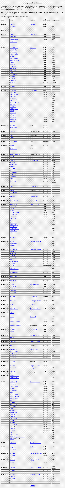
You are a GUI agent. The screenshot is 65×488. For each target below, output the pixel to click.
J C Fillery (12, 474)
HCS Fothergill (14, 249)
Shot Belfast (33, 329)
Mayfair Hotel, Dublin (36, 453)
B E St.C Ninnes (14, 396)
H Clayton (12, 210)
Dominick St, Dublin (35, 467)
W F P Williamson (15, 154)
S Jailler (12, 335)
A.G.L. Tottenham (15, 353)
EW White (12, 455)
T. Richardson (13, 223)
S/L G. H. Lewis (14, 351)
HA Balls (12, 86)
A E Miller (12, 255)
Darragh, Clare (34, 367)
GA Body (12, 304)
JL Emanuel (13, 100)
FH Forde (12, 82)
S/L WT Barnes (14, 48)
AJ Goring (12, 414)
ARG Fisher (13, 257)
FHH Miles (13, 105)
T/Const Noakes (14, 272)
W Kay (11, 392)
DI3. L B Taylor (14, 225)
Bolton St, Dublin (35, 341)
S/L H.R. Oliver (14, 355)
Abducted (32, 24)
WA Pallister (13, 68)
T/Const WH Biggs (15, 321)
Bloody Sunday (34, 34)
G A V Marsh (13, 166)
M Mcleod (12, 319)
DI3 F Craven (13, 204)
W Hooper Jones (14, 60)
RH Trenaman (13, 42)
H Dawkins (13, 170)
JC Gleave (12, 56)
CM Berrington (14, 94)
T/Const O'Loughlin (15, 325)
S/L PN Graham (14, 58)
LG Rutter (12, 422)
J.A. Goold (13, 357)
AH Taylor (12, 125)
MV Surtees (13, 300)
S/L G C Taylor (14, 398)
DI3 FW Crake (14, 54)
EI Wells (12, 111)
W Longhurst (13, 115)
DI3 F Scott (13, 345)
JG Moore (12, 470)
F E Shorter (13, 384)
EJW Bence (13, 92)
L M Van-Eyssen (14, 229)
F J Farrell (12, 284)
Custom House (34, 349)
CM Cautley (13, 96)
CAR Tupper (13, 424)
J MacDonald (13, 341)
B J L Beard (13, 286)
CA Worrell (13, 113)
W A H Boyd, (13, 382)
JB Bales (12, 331)
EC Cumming (13, 98)
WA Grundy (13, 337)
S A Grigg (12, 168)
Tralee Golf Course (35, 309)
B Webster (12, 76)
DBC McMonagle (14, 103)
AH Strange (13, 430)
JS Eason (12, 432)
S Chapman (13, 90)
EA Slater (12, 263)
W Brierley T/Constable (16, 435)
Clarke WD (13, 367)
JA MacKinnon (14, 309)
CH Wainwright (14, 74)
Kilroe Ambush (34, 160)
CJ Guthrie (13, 80)
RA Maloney (13, 117)
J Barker (12, 135)
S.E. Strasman (13, 192)
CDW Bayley (13, 50)
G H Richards (13, 164)
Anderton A (13, 121)
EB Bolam (12, 329)
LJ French (12, 372)
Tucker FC (12, 460)
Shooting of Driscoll (35, 300)
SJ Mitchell (13, 131)
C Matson (12, 245)
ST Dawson (13, 292)
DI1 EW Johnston (14, 376)
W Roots (12, 259)
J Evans (12, 388)
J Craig (12, 178)
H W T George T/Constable (17, 437)
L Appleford (13, 447)
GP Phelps (12, 410)
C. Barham (12, 160)
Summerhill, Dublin (35, 186)
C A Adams (13, 176)
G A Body (12, 196)
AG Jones (12, 64)
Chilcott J (12, 462)
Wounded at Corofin (35, 474)
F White (12, 317)
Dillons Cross (33, 90)
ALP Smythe (13, 141)
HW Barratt (13, 145)
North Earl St (33, 200)
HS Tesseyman (14, 261)
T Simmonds (13, 172)
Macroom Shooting (35, 335)
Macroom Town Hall (35, 241)
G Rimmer (12, 467)
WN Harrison (13, 127)
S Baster (12, 137)
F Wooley (12, 476)
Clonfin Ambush (34, 204)
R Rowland (13, 443)
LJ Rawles (12, 428)
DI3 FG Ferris (13, 404)
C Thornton (13, 174)
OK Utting (12, 296)
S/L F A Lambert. (14, 212)
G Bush (12, 208)
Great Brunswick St (35, 443)
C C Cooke (13, 406)
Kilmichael (33, 48)
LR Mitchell (13, 26)
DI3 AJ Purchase (14, 378)
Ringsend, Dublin (35, 365)
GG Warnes (13, 449)
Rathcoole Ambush (35, 382)
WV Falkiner (13, 276)
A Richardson (13, 418)
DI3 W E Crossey (14, 386)
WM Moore (13, 107)
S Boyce (12, 408)
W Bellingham (14, 233)
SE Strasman (13, 149)
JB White (12, 156)
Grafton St (33, 447)
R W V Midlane (14, 394)
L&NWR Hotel (34, 196)
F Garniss (12, 34)
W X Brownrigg (14, 200)
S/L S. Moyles (13, 214)
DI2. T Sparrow (14, 109)
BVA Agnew (13, 24)
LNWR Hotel (33, 304)
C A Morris (13, 36)
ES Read (12, 420)
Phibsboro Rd (33, 296)
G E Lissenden (14, 39)
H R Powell (13, 251)
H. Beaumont (13, 349)
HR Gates (12, 478)
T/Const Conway (14, 269)
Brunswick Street (34, 284)
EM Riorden (13, 290)
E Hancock (13, 416)
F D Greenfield (14, 218)
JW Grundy (13, 253)
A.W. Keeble (13, 227)
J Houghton (13, 206)
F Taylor (12, 72)
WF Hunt (12, 453)
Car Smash (33, 317)
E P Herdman (13, 390)
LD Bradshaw (13, 52)
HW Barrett (13, 190)
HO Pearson (13, 70)
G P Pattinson (13, 412)
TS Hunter (12, 365)
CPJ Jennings (13, 243)
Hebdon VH (13, 119)
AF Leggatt (13, 237)
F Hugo (12, 62)
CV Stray (12, 361)
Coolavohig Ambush (35, 249)
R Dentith (12, 288)
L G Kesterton (13, 216)
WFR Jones (13, 280)
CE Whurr (12, 402)
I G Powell (12, 162)
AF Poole (12, 78)
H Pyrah (12, 439)
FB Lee (12, 221)
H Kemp (12, 241)
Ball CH (12, 265)
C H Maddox (13, 231)
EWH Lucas (13, 66)
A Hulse (12, 313)
